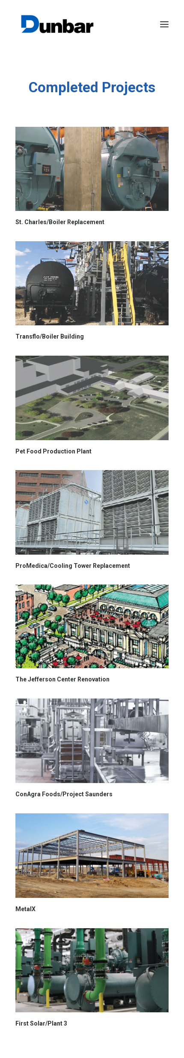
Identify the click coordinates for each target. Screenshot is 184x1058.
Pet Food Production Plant (53, 451)
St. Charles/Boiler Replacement (59, 222)
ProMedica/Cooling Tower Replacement (72, 565)
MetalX (25, 909)
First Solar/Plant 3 (41, 1023)
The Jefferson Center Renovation (62, 679)
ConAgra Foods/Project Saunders (64, 794)
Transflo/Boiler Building (49, 336)
